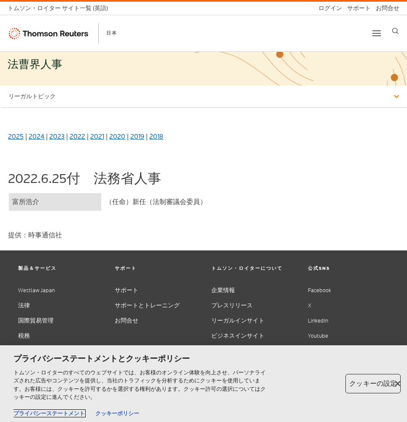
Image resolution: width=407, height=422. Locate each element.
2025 (16, 136)
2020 (117, 136)
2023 (57, 136)
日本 (111, 33)
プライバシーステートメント (49, 413)
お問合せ (126, 320)
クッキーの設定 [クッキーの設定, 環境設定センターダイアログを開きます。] (373, 383)
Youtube (318, 335)
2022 (77, 136)
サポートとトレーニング (147, 305)
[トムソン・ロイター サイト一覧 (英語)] (60, 8)
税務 (24, 335)
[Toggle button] (376, 33)
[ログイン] (327, 8)
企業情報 (223, 290)
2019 (137, 136)
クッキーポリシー (117, 413)
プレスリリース (232, 305)
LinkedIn (318, 320)
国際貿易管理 (36, 320)
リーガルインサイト (237, 320)
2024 (36, 136)
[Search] (395, 31)
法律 (24, 305)
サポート (126, 290)
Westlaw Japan (36, 290)
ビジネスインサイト (237, 335)
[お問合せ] (385, 8)
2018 (156, 136)
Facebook (319, 290)
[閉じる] (397, 383)
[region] (203, 383)
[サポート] (356, 8)
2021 (97, 136)
